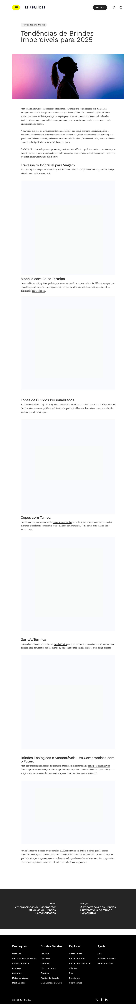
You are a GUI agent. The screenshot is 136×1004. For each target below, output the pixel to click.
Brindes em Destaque (79, 963)
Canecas (45, 963)
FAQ (100, 953)
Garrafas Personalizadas (24, 958)
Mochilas (16, 953)
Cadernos (16, 973)
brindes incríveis (87, 851)
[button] (16, 7)
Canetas (45, 953)
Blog (71, 973)
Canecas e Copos (20, 963)
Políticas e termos (107, 958)
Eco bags (16, 968)
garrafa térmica (60, 644)
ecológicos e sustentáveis (99, 766)
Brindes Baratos (77, 958)
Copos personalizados (62, 522)
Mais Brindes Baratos (51, 983)
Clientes (73, 968)
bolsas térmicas (38, 291)
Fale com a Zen (105, 963)
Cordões (45, 973)
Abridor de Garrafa (50, 978)
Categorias (74, 978)
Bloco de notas (48, 968)
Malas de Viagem (20, 978)
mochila (28, 283)
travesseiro (66, 169)
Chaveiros (45, 958)
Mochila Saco (18, 983)
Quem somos (75, 983)
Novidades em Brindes (34, 25)
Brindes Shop (75, 953)
